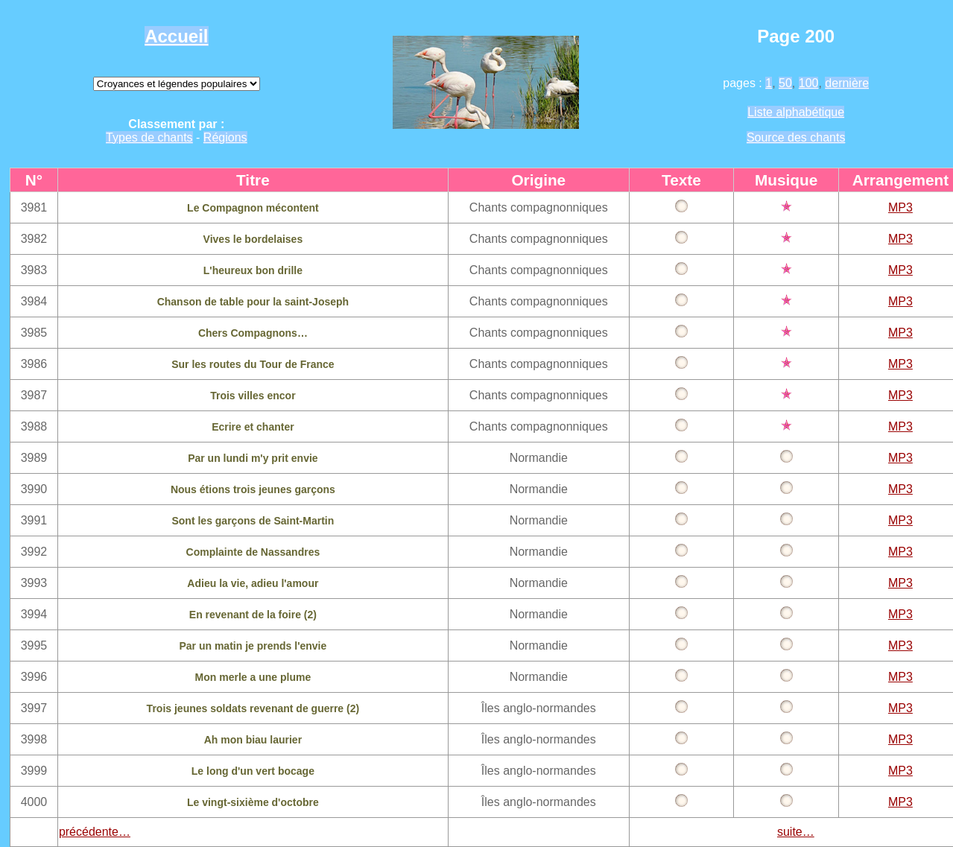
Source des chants (796, 137)
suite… (795, 831)
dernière (847, 83)
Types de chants (149, 137)
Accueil (176, 36)
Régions (225, 137)
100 (809, 83)
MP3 (900, 207)
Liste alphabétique (795, 112)
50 (785, 83)
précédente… (94, 831)
